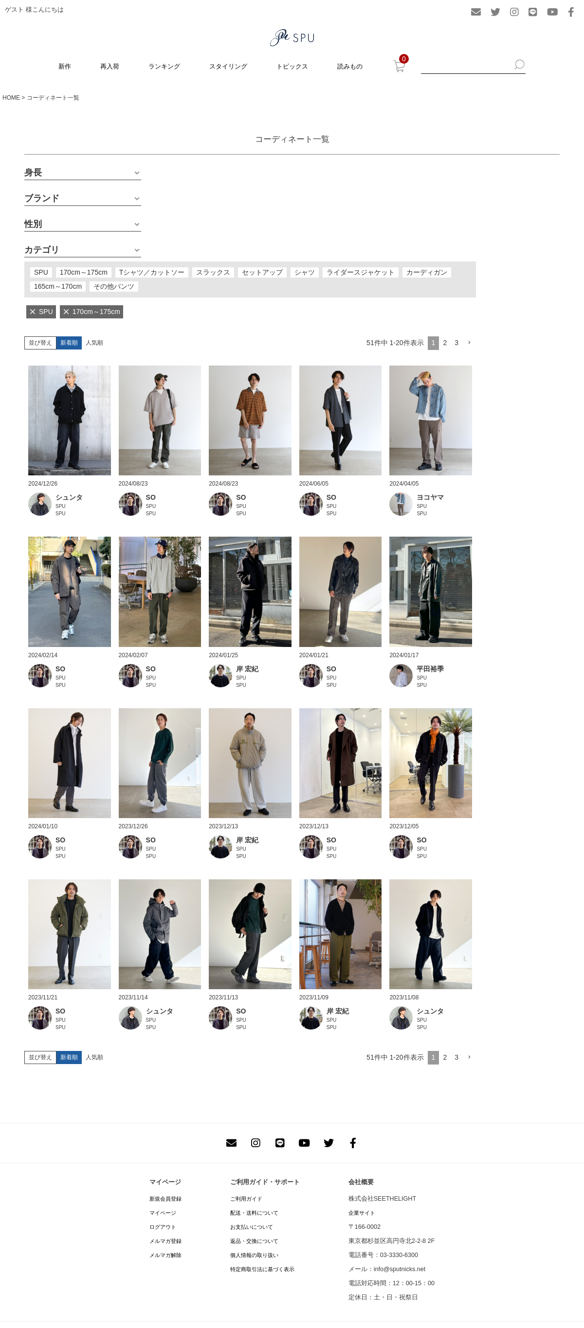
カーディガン (426, 272)
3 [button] (456, 343)
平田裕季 (430, 669)
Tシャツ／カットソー (152, 272)
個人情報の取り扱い (254, 1255)
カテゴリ (41, 250)
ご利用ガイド (246, 1199)
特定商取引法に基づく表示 (262, 1269)
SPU (41, 272)
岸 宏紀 (247, 669)
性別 (33, 224)
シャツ (304, 272)
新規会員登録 (165, 1199)
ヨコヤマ (430, 497)
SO (151, 497)
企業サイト (361, 1213)
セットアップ (262, 272)
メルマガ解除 (165, 1255)
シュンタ (69, 497)
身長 (33, 172)
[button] (469, 343)
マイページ (162, 1213)
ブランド (41, 198)
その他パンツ (113, 286)
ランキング (164, 66)
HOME (11, 97)
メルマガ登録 (165, 1241)
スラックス (213, 272)
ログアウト (162, 1227)
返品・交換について (254, 1241)
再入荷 (109, 66)
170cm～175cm (84, 272)
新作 (64, 66)
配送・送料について (254, 1213)
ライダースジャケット (361, 272)
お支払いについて (251, 1227)
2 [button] (445, 343)
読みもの (350, 66)
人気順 (94, 342)
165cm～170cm (58, 286)
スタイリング (228, 66)
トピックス (292, 66)
